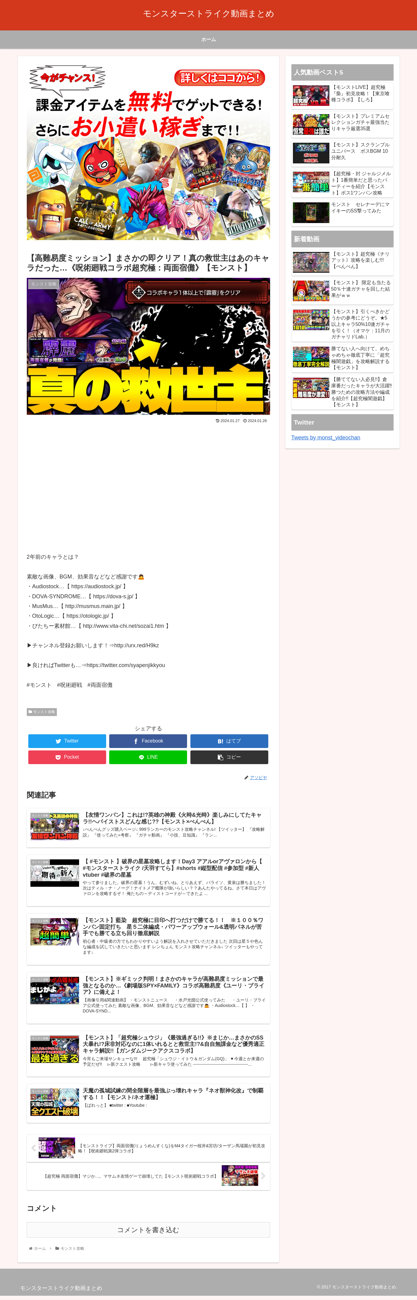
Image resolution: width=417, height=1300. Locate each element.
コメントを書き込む (148, 1234)
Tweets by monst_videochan (325, 438)
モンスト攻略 (42, 712)
